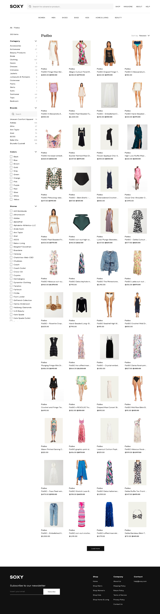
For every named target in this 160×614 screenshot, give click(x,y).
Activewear (15, 49)
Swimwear (14, 94)
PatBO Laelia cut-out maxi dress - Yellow (136, 281)
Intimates (14, 70)
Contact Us (118, 604)
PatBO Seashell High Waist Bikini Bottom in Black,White (108, 323)
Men (53, 18)
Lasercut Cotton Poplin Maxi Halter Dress (108, 449)
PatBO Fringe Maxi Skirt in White (52, 72)
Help (148, 6)
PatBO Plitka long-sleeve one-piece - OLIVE (52, 198)
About (139, 6)
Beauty (118, 18)
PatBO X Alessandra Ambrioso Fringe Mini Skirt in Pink (52, 114)
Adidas (13, 123)
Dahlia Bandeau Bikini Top (136, 533)
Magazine (128, 6)
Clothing (14, 59)
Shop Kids (97, 595)
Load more (95, 548)
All (11, 28)
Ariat (12, 133)
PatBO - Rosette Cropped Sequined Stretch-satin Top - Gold (52, 323)
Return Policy (118, 590)
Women (41, 18)
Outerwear (15, 80)
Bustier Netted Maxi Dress (80, 156)
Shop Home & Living (101, 600)
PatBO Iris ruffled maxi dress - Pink (80, 365)
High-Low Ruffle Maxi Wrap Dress (136, 156)
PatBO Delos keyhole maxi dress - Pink (80, 281)
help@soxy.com (140, 581)
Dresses (13, 66)
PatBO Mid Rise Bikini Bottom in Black (136, 407)
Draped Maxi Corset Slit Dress (108, 407)
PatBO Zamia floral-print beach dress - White (136, 365)
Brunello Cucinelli (17, 143)
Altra (12, 126)
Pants (12, 84)
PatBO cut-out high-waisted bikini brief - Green (80, 239)
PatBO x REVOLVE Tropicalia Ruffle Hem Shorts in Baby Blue (80, 407)
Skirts (12, 87)
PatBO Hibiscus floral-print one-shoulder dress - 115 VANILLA (136, 449)
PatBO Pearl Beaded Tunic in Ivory (80, 114)
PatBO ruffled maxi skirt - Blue (108, 533)
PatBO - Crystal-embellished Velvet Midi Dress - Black (108, 365)
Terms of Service (120, 595)
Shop (118, 6)
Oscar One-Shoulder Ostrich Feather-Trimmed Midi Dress (136, 198)
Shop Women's (99, 590)
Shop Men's (97, 586)
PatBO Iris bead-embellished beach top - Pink (52, 156)
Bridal (12, 56)
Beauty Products (18, 53)
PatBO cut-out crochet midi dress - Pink (80, 533)
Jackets (13, 73)
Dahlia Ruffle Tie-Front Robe (136, 491)
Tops (12, 97)
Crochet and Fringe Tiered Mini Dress (52, 407)
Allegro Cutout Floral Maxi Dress (80, 72)
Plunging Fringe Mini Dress (52, 365)
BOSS (12, 136)
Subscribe (51, 592)
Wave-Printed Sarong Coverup (52, 449)
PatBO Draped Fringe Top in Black (108, 72)
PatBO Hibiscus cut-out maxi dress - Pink (52, 281)
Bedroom (14, 101)
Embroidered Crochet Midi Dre (108, 198)
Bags (76, 18)
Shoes (65, 18)
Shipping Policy (119, 586)
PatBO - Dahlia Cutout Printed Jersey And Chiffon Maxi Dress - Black (136, 239)
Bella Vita (14, 140)
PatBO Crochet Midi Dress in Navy (136, 323)
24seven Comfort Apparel (21, 119)
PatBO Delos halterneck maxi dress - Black (108, 491)
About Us (117, 581)
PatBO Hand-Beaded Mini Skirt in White (136, 114)
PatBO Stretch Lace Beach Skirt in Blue (80, 491)
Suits (12, 91)
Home (95, 581)
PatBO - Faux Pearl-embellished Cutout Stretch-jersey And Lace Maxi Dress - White (52, 491)
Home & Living (102, 18)
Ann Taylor (14, 129)
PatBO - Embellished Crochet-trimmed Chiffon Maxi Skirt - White (108, 114)
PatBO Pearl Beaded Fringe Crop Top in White (52, 239)
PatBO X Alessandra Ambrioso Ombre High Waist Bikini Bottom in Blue (136, 72)
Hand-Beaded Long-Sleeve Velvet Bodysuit (80, 323)
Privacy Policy (119, 600)
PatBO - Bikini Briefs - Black (80, 198)
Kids (87, 18)
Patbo (44, 69)
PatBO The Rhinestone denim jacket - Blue (108, 281)
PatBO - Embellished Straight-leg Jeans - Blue (52, 533)
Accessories (15, 46)
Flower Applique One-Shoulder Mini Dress (108, 156)
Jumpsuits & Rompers (20, 77)
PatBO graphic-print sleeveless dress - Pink (80, 449)
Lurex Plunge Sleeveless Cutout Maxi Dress (108, 239)
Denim (13, 63)
